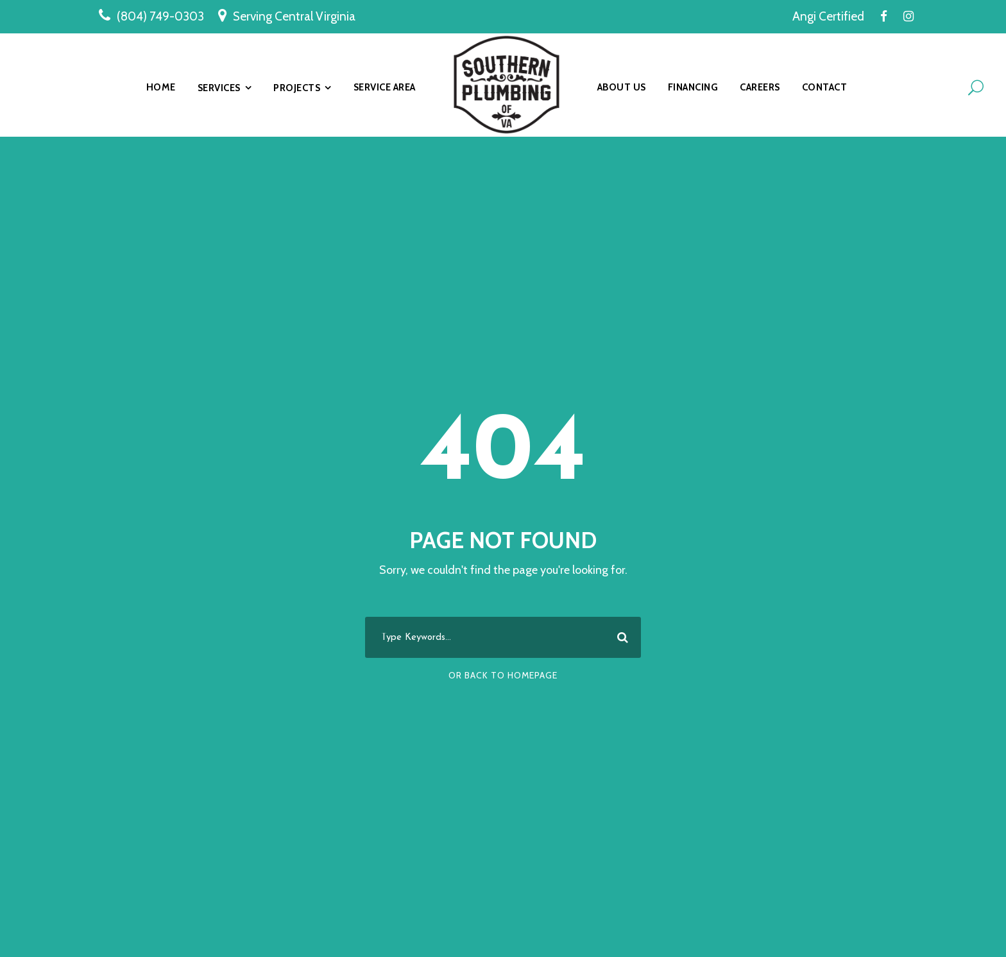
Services (219, 88)
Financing (693, 87)
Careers (760, 87)
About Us (621, 87)
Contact (825, 87)
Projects (296, 88)
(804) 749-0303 (160, 16)
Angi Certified (828, 16)
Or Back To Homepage (503, 675)
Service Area (385, 87)
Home (161, 87)
